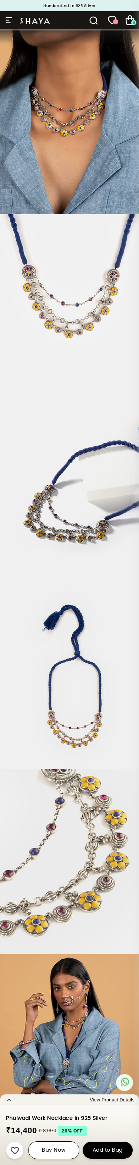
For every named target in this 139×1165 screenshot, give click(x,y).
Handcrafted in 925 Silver (69, 6)
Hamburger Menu (9, 20)
